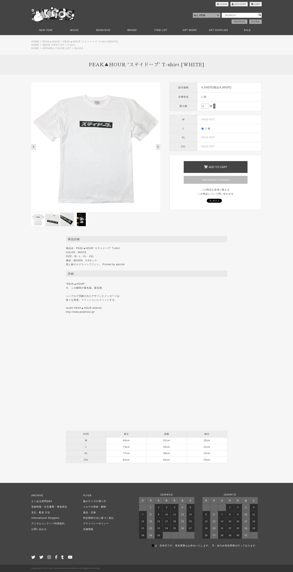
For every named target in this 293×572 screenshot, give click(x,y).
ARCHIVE (239, 21)
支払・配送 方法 (40, 512)
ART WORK (190, 30)
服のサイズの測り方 (94, 501)
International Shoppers (216, 179)
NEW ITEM (45, 30)
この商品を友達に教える (215, 189)
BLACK (78, 48)
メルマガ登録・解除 (94, 506)
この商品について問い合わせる (216, 193)
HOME (35, 41)
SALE (247, 30)
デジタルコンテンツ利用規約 (48, 523)
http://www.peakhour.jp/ (80, 312)
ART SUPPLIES (218, 30)
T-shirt (71, 45)
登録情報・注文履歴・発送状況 (49, 506)
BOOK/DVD (103, 30)
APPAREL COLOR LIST (56, 48)
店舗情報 (88, 529)
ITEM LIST (160, 30)
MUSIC (74, 30)
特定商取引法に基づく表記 (98, 518)
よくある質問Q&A (41, 501)
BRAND (132, 30)
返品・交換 (89, 512)
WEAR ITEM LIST (53, 45)
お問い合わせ (39, 529)
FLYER (255, 21)
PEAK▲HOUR (51, 41)
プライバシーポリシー (96, 523)
